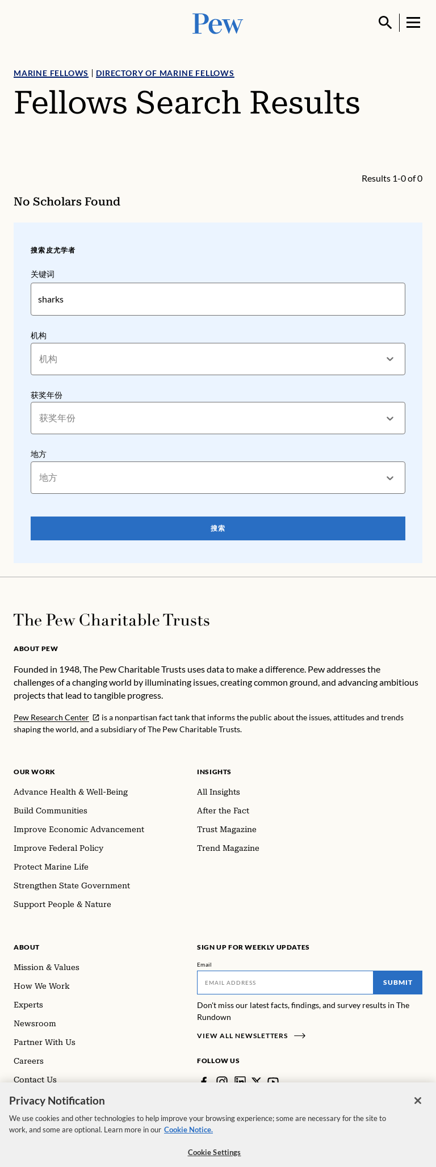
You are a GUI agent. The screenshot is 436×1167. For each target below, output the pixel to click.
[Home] (111, 620)
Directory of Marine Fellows (165, 73)
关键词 (42, 274)
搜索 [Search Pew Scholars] (218, 528)
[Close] (417, 1108)
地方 (39, 454)
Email (204, 964)
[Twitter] (256, 1082)
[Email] (285, 982)
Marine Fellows (51, 73)
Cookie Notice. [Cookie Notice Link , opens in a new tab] (188, 1137)
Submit (398, 982)
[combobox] (40, 359)
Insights (214, 771)
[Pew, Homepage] (218, 22)
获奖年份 (46, 394)
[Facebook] (204, 1082)
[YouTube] (273, 1082)
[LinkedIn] (240, 1082)
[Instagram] (222, 1082)
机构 (39, 335)
